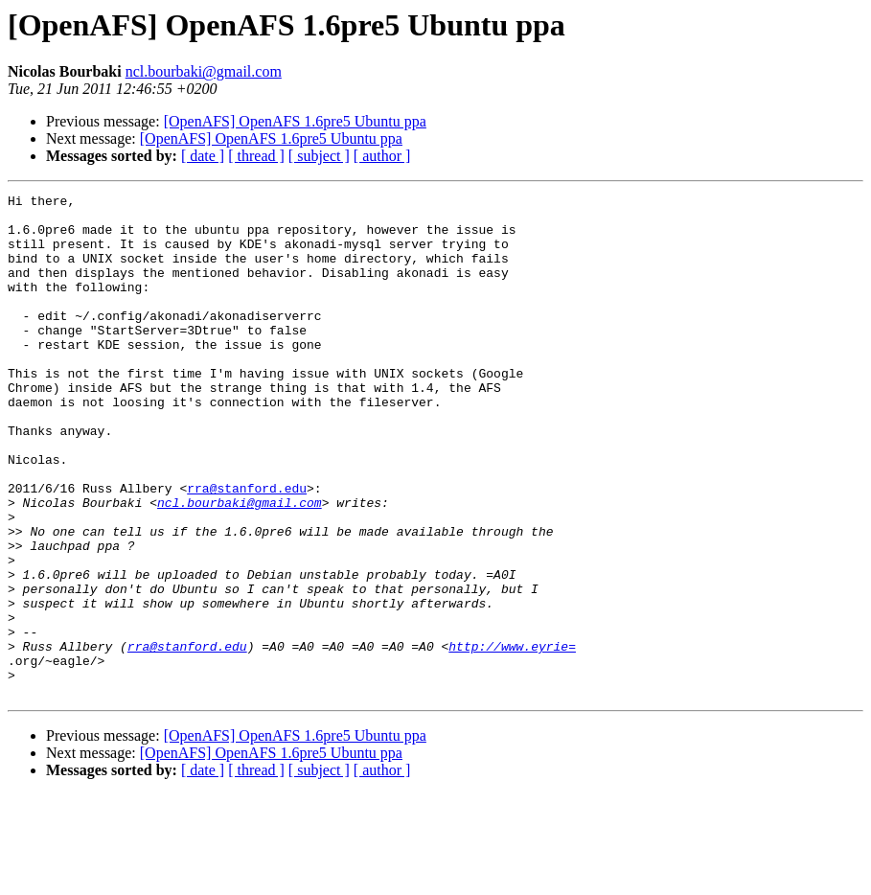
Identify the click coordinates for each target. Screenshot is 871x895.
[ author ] (382, 156)
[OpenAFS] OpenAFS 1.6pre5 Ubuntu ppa (295, 121)
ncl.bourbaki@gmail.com (204, 71)
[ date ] (202, 156)
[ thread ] (256, 156)
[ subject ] (319, 156)
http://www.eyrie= (512, 737)
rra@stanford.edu (247, 548)
